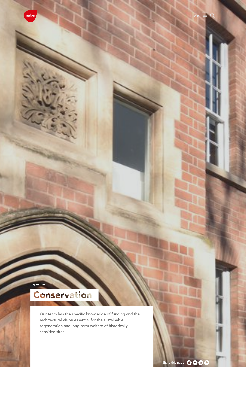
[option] (123, 183)
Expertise (37, 284)
